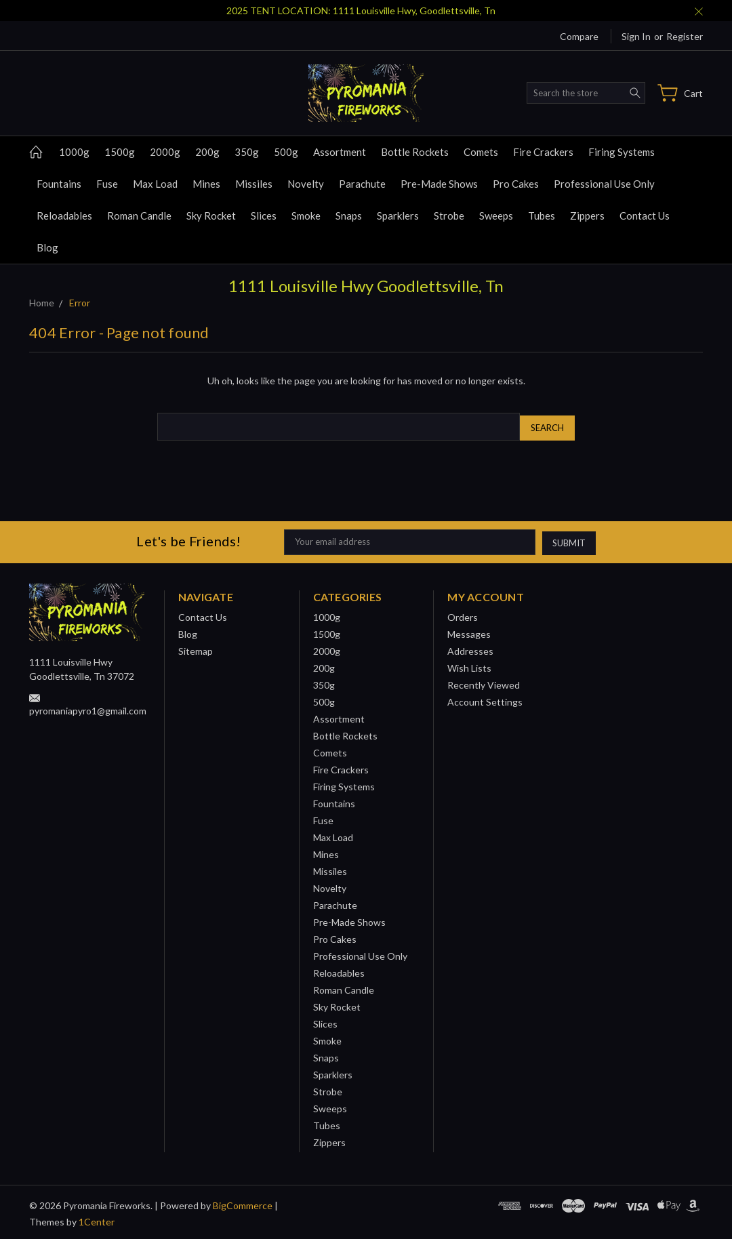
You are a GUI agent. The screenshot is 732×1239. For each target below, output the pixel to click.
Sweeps (496, 215)
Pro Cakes (516, 184)
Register (684, 36)
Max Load (155, 184)
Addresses (470, 647)
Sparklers (398, 215)
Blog (47, 247)
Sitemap (195, 647)
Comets (481, 152)
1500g (119, 152)
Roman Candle (139, 215)
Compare (579, 36)
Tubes (541, 215)
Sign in (636, 36)
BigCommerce (242, 1202)
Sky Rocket (211, 215)
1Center (97, 1218)
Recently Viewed (483, 681)
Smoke (306, 215)
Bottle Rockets (415, 152)
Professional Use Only (604, 184)
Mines (206, 184)
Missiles (253, 184)
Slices (264, 215)
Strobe (449, 215)
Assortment (339, 152)
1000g (74, 152)
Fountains (59, 184)
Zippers (587, 215)
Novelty (305, 184)
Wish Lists (469, 664)
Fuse (107, 184)
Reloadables (64, 215)
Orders (462, 614)
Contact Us (644, 215)
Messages (469, 630)
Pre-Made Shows (439, 184)
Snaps (349, 215)
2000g (165, 152)
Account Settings (485, 698)
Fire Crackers (543, 152)
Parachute (362, 184)
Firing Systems (621, 152)
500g (286, 152)
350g (247, 152)
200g (207, 152)
